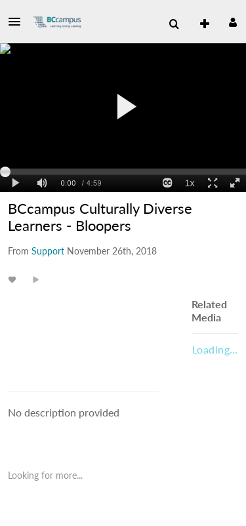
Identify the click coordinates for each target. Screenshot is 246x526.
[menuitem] (199, 24)
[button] (18, 21)
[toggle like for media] (14, 279)
